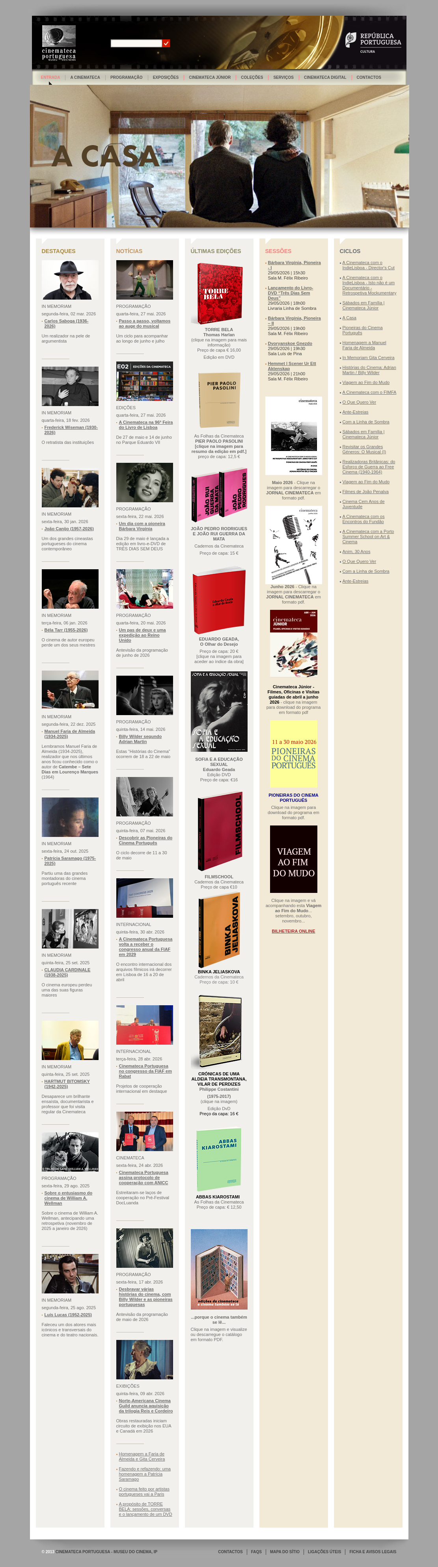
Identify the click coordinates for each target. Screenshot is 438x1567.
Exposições (166, 77)
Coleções (252, 77)
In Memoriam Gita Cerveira (369, 357)
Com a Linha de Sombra (366, 421)
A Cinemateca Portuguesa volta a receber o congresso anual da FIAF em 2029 (146, 947)
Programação (126, 77)
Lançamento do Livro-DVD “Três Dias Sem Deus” (290, 292)
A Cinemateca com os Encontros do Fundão (364, 519)
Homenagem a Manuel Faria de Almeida (364, 345)
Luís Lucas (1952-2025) (68, 1314)
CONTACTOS (230, 1552)
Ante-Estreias (356, 412)
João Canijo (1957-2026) (69, 528)
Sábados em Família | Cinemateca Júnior (364, 305)
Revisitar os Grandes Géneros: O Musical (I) (364, 449)
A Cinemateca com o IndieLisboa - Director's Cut (369, 265)
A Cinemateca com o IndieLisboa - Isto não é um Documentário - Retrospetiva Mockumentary (370, 285)
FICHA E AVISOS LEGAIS (372, 1552)
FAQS (256, 1552)
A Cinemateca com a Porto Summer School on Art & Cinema (368, 536)
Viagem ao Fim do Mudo (366, 382)
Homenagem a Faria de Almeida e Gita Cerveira (142, 1456)
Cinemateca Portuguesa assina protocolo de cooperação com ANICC (143, 1177)
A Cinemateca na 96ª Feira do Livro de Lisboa (146, 425)
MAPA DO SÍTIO (285, 1552)
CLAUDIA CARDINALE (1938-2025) (68, 972)
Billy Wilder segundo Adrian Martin (140, 739)
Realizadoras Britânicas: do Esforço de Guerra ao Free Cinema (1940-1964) (369, 466)
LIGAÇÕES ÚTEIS (324, 1552)
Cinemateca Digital (325, 77)
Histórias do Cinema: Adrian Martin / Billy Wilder (369, 370)
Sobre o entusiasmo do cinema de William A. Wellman (69, 1198)
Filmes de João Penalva (366, 491)
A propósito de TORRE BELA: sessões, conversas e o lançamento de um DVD (145, 1509)
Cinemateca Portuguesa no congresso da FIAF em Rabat (145, 1071)
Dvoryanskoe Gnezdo (290, 343)
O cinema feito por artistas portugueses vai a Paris (144, 1491)
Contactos (369, 77)
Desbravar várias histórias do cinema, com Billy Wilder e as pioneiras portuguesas (146, 1297)
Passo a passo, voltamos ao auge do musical (145, 323)
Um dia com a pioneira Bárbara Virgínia (142, 526)
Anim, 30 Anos (357, 551)
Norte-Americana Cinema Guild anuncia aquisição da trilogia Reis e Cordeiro (146, 1405)
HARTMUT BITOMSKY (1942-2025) (67, 1084)
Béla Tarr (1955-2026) (66, 630)
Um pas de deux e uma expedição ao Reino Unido (142, 635)
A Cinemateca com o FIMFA (370, 392)
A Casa (349, 317)
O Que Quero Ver (359, 402)
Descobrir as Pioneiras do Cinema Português (146, 840)
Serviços (283, 77)
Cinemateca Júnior (210, 77)
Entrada (50, 77)
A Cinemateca (85, 77)
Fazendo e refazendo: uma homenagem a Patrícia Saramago (145, 1473)
